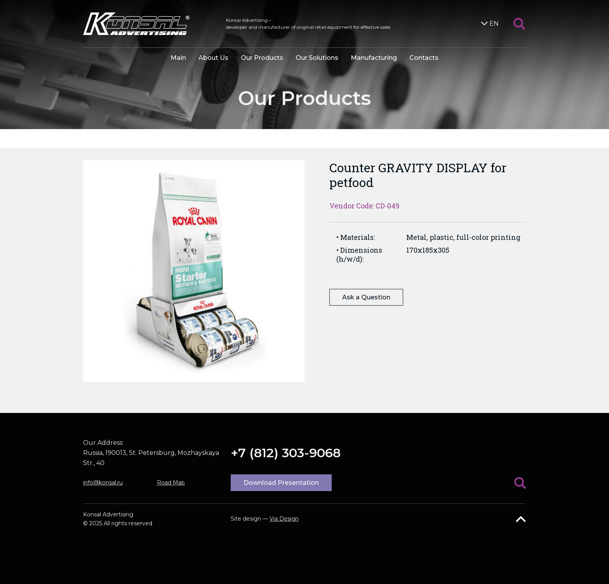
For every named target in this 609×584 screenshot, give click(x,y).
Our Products (262, 57)
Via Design (284, 518)
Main (178, 57)
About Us (213, 57)
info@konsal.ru (103, 482)
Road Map (171, 482)
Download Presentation (281, 482)
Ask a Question (366, 297)
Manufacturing (374, 57)
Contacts (423, 57)
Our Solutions (317, 57)
